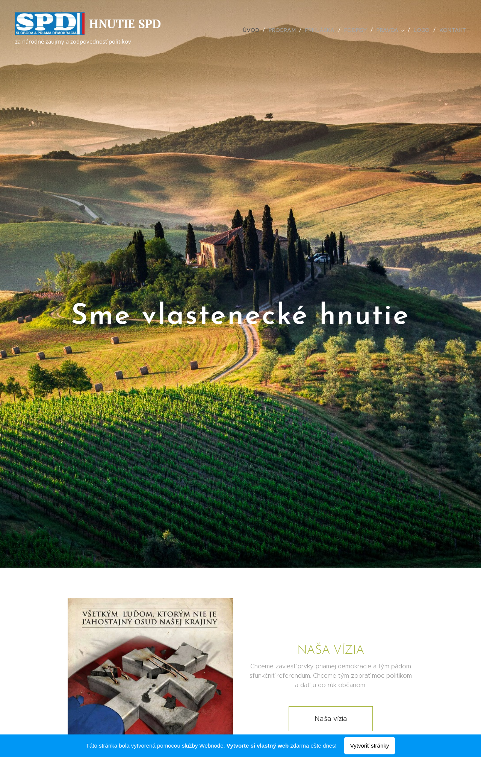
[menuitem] (252, 30)
